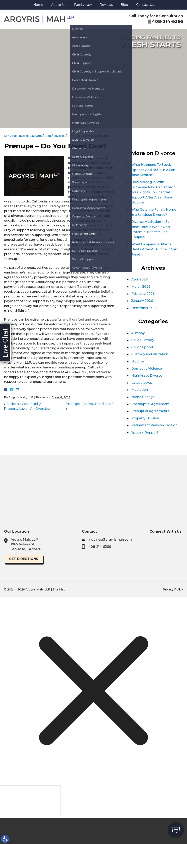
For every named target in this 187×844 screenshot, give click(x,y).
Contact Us (145, 5)
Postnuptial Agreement (150, 404)
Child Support (142, 347)
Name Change (143, 397)
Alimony (138, 333)
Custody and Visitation (149, 354)
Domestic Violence (146, 368)
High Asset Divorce (146, 375)
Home (38, 5)
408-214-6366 (133, 547)
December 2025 (144, 308)
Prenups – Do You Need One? (89, 404)
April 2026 (139, 279)
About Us (58, 5)
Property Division (145, 418)
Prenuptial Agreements (150, 411)
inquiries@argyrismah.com (143, 539)
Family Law (83, 5)
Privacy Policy (173, 589)
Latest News (141, 383)
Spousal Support (144, 432)
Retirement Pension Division (154, 425)
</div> (30, 801)
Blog (124, 5)
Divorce (59, 136)
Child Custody (142, 340)
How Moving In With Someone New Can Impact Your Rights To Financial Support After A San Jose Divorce (153, 192)
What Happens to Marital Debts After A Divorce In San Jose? (154, 249)
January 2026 (142, 301)
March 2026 (140, 286)
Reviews (106, 5)
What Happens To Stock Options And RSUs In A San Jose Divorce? (153, 170)
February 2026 (143, 294)
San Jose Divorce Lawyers (23, 136)
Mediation (139, 390)
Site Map (59, 589)
